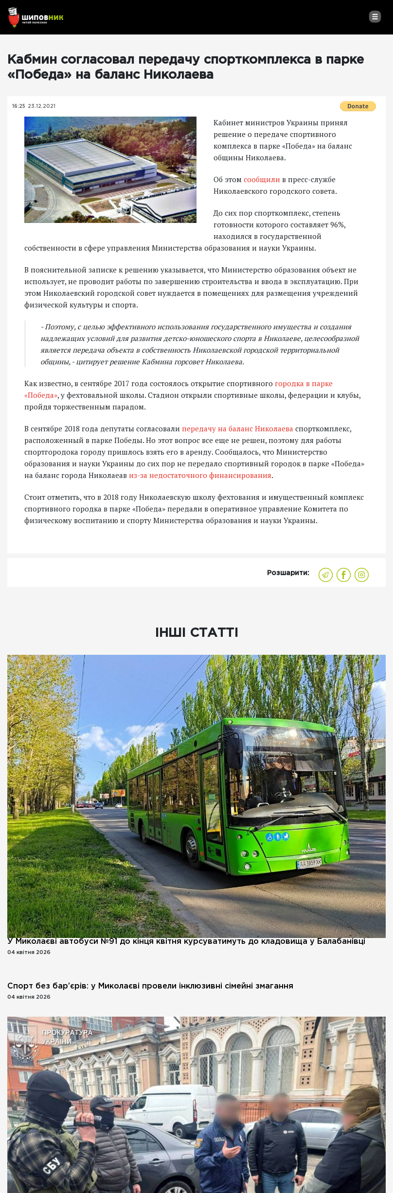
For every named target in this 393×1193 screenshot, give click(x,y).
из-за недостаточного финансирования (200, 475)
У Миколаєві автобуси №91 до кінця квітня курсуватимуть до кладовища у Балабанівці (186, 941)
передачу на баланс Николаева (237, 428)
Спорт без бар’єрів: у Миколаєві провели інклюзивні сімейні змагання (150, 986)
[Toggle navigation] (375, 16)
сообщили (263, 179)
